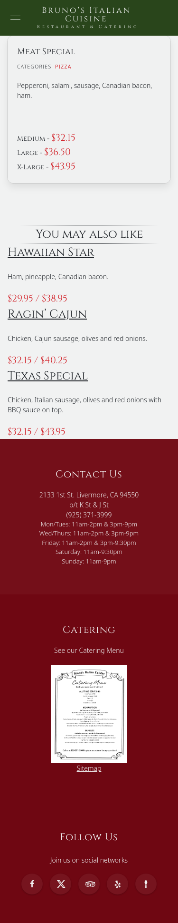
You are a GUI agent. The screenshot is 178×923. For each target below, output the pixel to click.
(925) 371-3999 (89, 514)
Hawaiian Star (51, 252)
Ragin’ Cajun (47, 314)
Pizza (63, 66)
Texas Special (48, 376)
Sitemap (89, 768)
